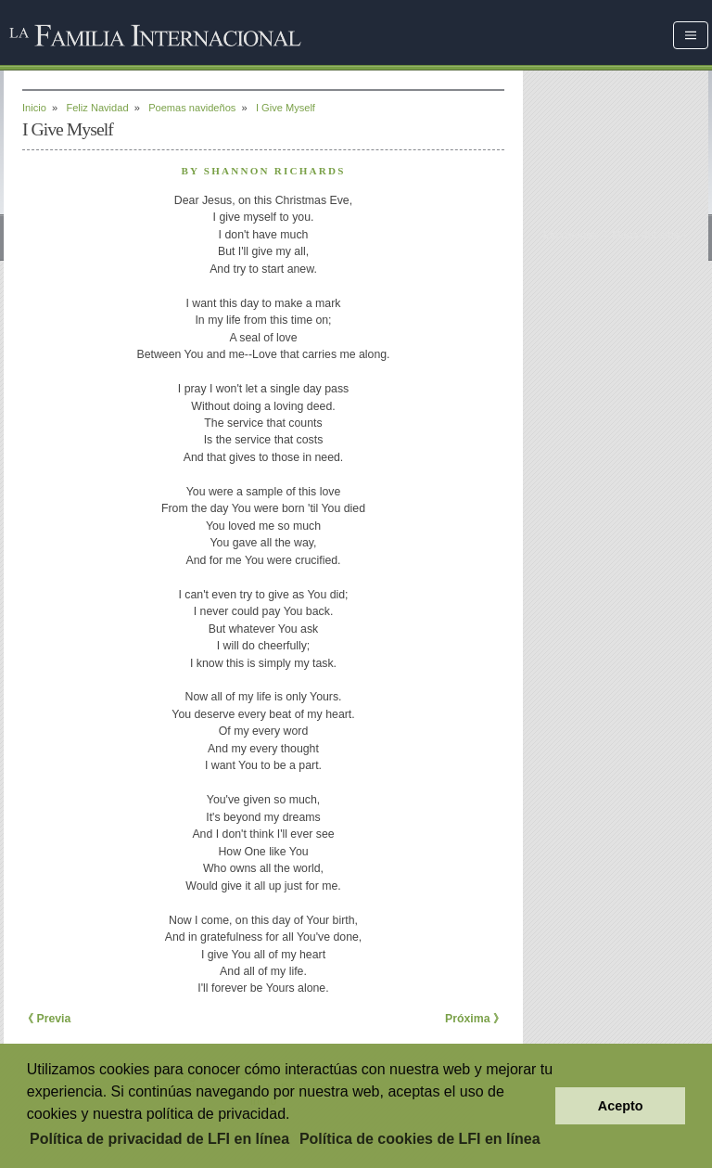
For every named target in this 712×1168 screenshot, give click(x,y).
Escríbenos (571, 234)
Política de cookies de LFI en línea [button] (419, 1139)
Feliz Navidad (97, 107)
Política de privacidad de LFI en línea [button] (159, 1139)
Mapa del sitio (646, 234)
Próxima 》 (474, 1018)
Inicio (34, 107)
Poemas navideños (191, 107)
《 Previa (46, 1018)
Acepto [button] (620, 1105)
